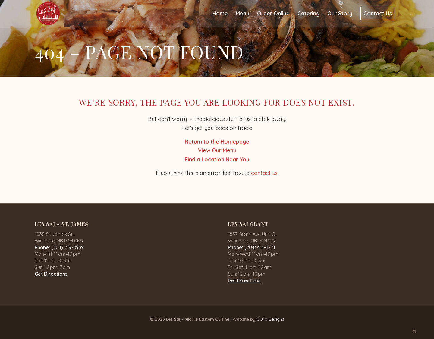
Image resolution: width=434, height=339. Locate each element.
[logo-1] (48, 14)
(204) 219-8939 (67, 247)
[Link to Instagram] (414, 331)
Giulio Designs (270, 319)
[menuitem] (220, 13)
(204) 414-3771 (259, 247)
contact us (264, 173)
